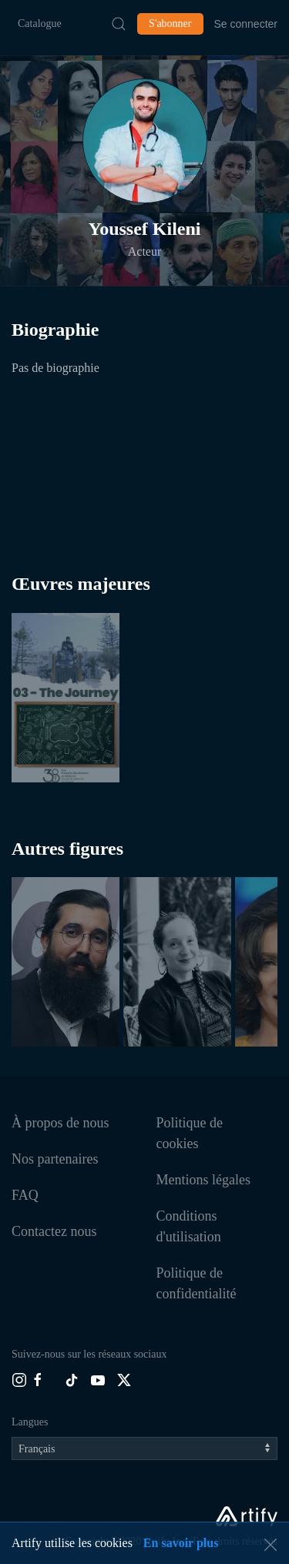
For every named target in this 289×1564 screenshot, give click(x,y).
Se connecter (246, 24)
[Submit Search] (118, 24)
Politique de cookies (189, 1133)
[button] (144, 141)
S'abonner (170, 23)
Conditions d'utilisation (188, 1226)
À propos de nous (60, 1122)
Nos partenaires (55, 1159)
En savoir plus (181, 1542)
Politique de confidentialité (196, 1283)
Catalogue (40, 23)
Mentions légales (203, 1179)
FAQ (25, 1195)
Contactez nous (54, 1231)
